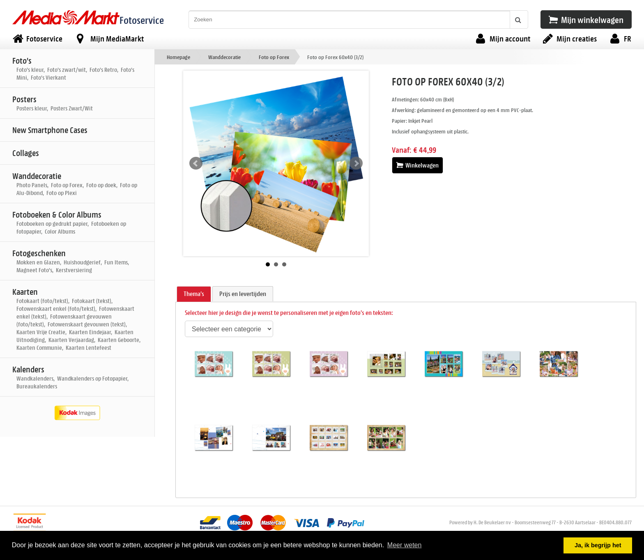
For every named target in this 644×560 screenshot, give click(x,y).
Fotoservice (142, 20)
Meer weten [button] (404, 545)
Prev (195, 163)
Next (356, 163)
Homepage (178, 56)
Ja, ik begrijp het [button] (598, 545)
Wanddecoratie (224, 56)
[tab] (194, 294)
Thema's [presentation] (194, 294)
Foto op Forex (274, 56)
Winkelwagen (417, 165)
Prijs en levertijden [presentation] (242, 294)
